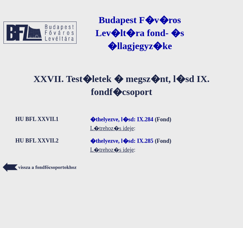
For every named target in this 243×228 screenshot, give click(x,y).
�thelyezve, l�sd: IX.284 (121, 119)
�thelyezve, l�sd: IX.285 (121, 141)
